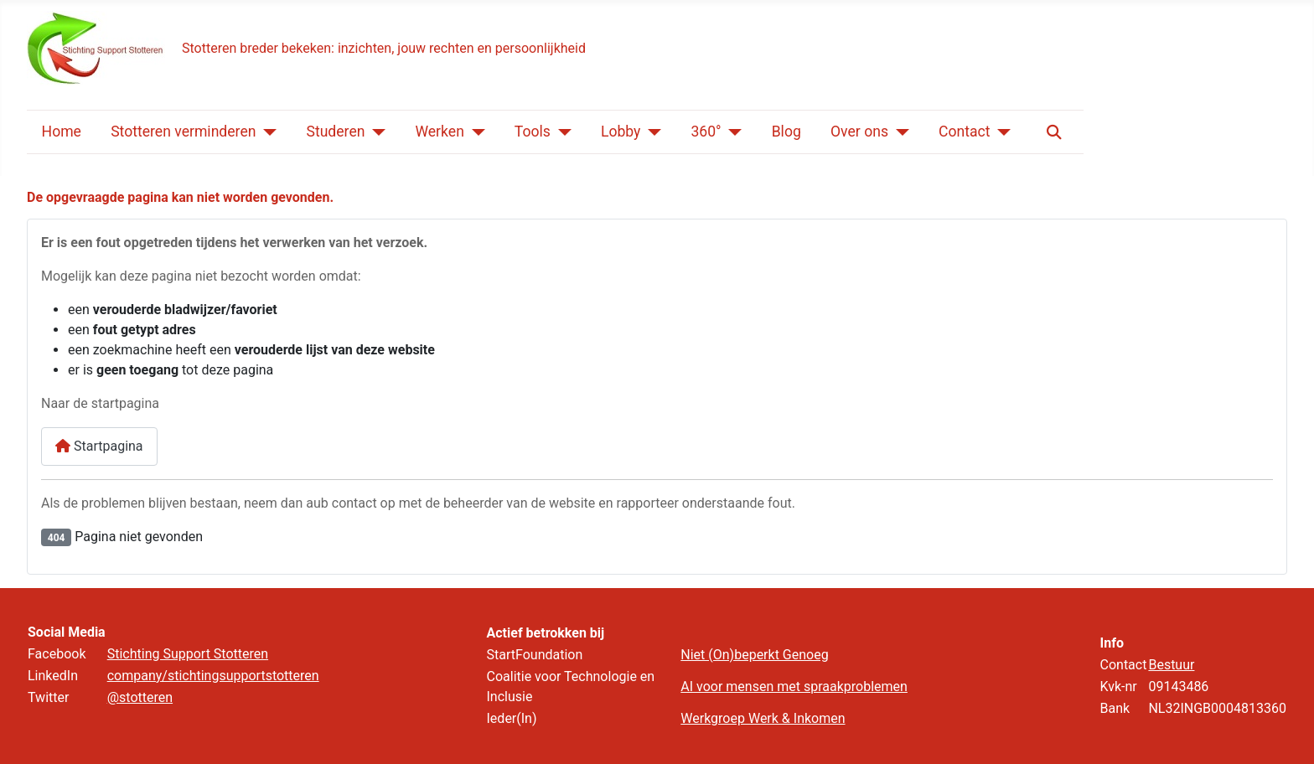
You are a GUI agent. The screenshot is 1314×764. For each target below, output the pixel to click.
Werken (439, 131)
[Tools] (561, 132)
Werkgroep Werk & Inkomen (762, 718)
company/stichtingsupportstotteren (213, 676)
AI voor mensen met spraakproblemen (794, 686)
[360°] (732, 132)
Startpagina (99, 446)
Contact (965, 131)
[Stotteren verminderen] (266, 132)
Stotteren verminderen (183, 131)
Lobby (621, 131)
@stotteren (140, 697)
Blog (786, 131)
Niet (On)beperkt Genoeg (754, 655)
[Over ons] (898, 132)
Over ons (859, 131)
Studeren (335, 131)
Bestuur (1171, 665)
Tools (533, 131)
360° (706, 131)
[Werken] (474, 132)
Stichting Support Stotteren (187, 654)
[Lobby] (650, 132)
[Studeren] (375, 132)
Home (61, 131)
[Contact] (1000, 132)
